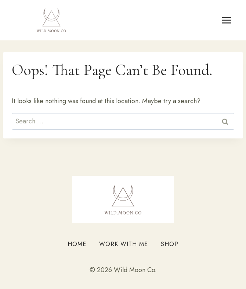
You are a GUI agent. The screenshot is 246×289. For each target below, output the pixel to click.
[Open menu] (226, 20)
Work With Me (123, 244)
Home (77, 244)
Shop (169, 244)
